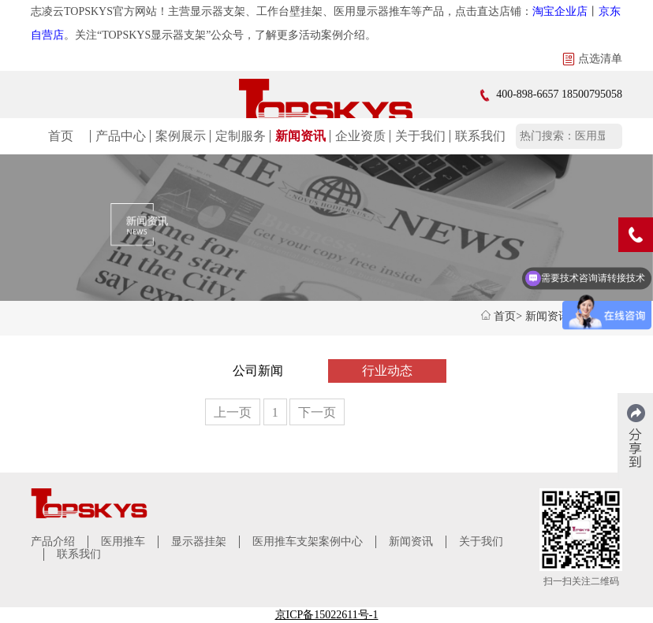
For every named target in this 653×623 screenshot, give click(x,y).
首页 (60, 136)
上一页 (233, 412)
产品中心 (120, 136)
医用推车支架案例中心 (307, 541)
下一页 (317, 412)
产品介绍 (53, 541)
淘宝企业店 (560, 11)
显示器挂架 (198, 541)
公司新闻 (258, 370)
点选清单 (592, 59)
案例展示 (180, 136)
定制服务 (240, 136)
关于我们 (420, 136)
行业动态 (387, 370)
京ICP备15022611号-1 (327, 615)
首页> (508, 316)
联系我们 (480, 136)
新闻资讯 (300, 136)
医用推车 (123, 541)
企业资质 (360, 136)
